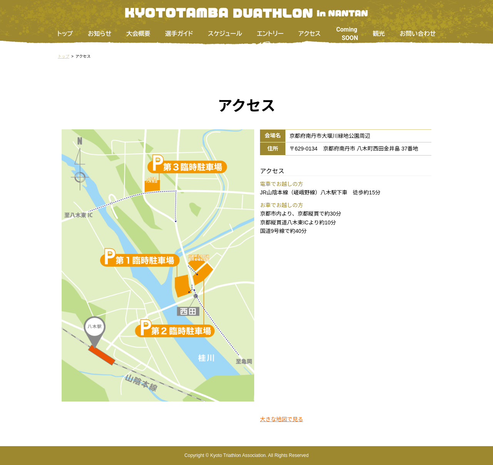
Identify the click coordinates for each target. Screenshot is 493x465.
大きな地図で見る (281, 419)
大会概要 (138, 33)
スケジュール (225, 33)
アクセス (309, 33)
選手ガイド (179, 33)
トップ (65, 33)
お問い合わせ (418, 33)
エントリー (270, 33)
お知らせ (100, 33)
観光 (379, 33)
